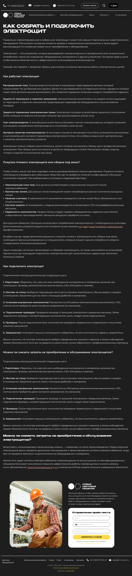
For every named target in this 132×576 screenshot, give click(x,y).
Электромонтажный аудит (42, 467)
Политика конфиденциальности (66, 568)
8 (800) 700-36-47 (17, 6)
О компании (121, 15)
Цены (91, 15)
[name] (91, 518)
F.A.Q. (59, 560)
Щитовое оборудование (71, 15)
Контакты (80, 560)
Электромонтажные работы (41, 15)
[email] (91, 531)
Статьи (51, 560)
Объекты (104, 15)
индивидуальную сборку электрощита (101, 226)
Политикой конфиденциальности (91, 543)
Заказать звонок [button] (89, 5)
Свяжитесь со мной (91, 537)
